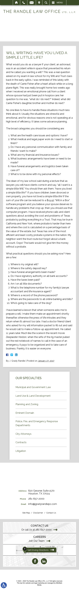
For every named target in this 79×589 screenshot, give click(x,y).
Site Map (26, 513)
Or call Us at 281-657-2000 (36, 529)
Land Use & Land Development (33, 395)
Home (16, 2)
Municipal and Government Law (33, 387)
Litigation (20, 451)
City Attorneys (23, 433)
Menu (60, 2)
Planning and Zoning (26, 404)
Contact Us (51, 513)
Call (23, 2)
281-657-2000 (36, 498)
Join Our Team (37, 540)
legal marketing (39, 583)
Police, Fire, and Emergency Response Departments (36, 423)
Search (46, 2)
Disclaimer (38, 513)
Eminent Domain (24, 412)
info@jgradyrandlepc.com (42, 504)
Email (31, 2)
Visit (39, 2)
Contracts (20, 442)
